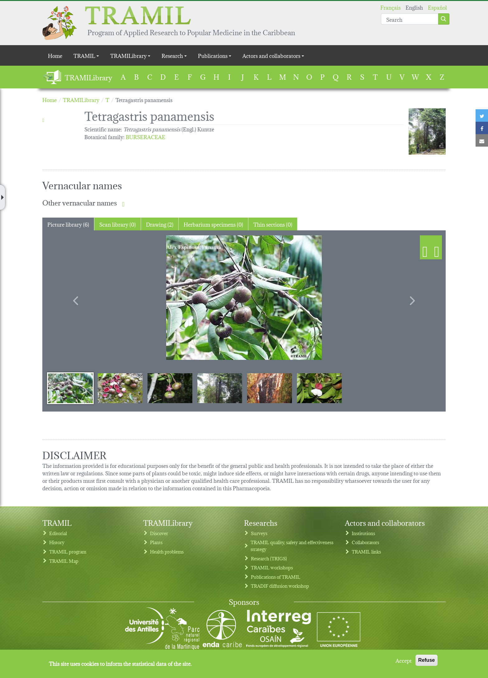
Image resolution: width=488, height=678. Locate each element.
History (56, 542)
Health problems (167, 551)
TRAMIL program (67, 551)
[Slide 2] (120, 388)
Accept (404, 660)
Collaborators (365, 542)
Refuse (426, 660)
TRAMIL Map (63, 560)
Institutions (363, 533)
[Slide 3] (170, 388)
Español (437, 7)
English (414, 7)
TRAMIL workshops (272, 567)
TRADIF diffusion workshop (280, 585)
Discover (159, 533)
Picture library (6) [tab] (68, 224)
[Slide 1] (70, 388)
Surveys (259, 533)
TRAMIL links (366, 551)
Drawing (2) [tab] (159, 224)
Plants (156, 542)
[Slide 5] (269, 388)
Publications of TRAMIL (275, 576)
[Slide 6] (319, 388)
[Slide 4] (219, 388)
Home (55, 55)
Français (390, 7)
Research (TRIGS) (269, 558)
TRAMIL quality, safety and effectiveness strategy (292, 546)
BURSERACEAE (145, 136)
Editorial (58, 533)
